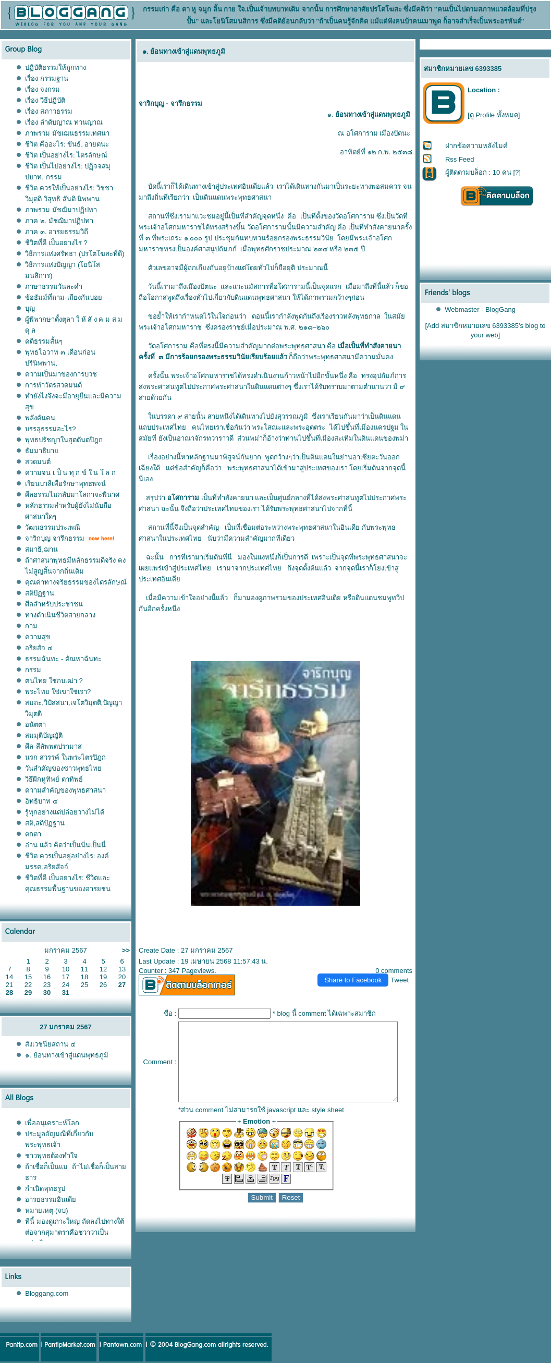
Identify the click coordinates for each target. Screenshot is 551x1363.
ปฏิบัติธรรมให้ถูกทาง (55, 67)
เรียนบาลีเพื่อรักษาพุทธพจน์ (65, 484)
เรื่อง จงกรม (42, 89)
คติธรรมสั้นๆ (44, 341)
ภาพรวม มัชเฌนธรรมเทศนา (67, 133)
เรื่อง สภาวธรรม (48, 111)
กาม (31, 626)
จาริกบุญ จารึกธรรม (54, 538)
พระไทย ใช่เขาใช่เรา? (58, 692)
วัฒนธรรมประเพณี (52, 527)
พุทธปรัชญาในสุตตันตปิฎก (64, 440)
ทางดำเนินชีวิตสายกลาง (60, 615)
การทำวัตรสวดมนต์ (53, 385)
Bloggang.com (46, 1293)
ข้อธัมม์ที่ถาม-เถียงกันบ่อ (63, 297)
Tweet (404, 969)
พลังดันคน (40, 418)
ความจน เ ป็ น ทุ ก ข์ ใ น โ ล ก (70, 473)
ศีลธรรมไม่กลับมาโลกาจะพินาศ (72, 494)
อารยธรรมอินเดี (50, 1199)
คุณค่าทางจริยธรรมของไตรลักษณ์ (76, 582)
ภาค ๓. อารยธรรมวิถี (56, 232)
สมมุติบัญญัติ (44, 735)
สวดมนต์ (38, 462)
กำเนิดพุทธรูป (45, 1188)
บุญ (30, 308)
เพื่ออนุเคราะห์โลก (52, 1123)
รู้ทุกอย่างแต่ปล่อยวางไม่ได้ (64, 812)
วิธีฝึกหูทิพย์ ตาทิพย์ (54, 779)
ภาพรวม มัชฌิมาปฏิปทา (61, 210)
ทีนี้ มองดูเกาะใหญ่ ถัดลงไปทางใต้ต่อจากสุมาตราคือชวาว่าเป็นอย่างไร (74, 1232)
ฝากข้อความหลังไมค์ (476, 146)
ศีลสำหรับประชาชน (54, 604)
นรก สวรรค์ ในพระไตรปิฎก (65, 757)
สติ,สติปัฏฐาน (45, 823)
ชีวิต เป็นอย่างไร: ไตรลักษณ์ (66, 155)
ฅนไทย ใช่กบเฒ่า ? (53, 681)
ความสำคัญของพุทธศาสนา (65, 790)
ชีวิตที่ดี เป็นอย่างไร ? (56, 243)
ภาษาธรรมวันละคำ (53, 286)
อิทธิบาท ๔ (41, 801)
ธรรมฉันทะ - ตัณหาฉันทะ (63, 659)
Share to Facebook (357, 969)
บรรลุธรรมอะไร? (50, 429)
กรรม (33, 670)
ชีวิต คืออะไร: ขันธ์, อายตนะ (67, 144)
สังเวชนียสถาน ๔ (50, 1044)
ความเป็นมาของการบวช (61, 374)
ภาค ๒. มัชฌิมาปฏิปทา (59, 221)
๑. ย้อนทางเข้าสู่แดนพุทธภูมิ (67, 1055)
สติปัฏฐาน (39, 593)
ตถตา (33, 834)
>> (126, 950)
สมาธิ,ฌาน (41, 549)
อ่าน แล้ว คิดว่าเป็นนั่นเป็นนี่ (65, 845)
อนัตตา (35, 724)
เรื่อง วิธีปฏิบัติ (45, 100)
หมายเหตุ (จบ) (46, 1210)
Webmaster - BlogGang (480, 309)
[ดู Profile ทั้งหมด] (494, 115)
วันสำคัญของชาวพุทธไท (63, 768)
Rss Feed (459, 159)
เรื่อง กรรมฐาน (46, 78)
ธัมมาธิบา (41, 451)
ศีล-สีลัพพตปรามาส (53, 746)
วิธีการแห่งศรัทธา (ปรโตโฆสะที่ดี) (74, 254)
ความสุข (38, 637)
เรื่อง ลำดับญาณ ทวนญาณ (63, 122)
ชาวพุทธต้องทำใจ (51, 1156)
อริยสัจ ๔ (39, 648)
